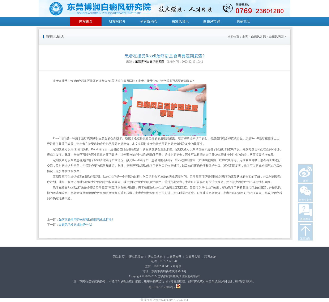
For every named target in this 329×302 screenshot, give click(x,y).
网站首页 (86, 21)
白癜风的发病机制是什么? (75, 224)
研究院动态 (148, 21)
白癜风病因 (276, 36)
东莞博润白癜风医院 (122, 80)
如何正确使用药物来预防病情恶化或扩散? (86, 219)
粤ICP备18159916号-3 (162, 287)
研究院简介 (117, 21)
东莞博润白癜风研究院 (149, 61)
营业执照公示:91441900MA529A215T (164, 300)
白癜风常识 (211, 21)
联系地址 (243, 21)
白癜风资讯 (180, 21)
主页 (245, 36)
